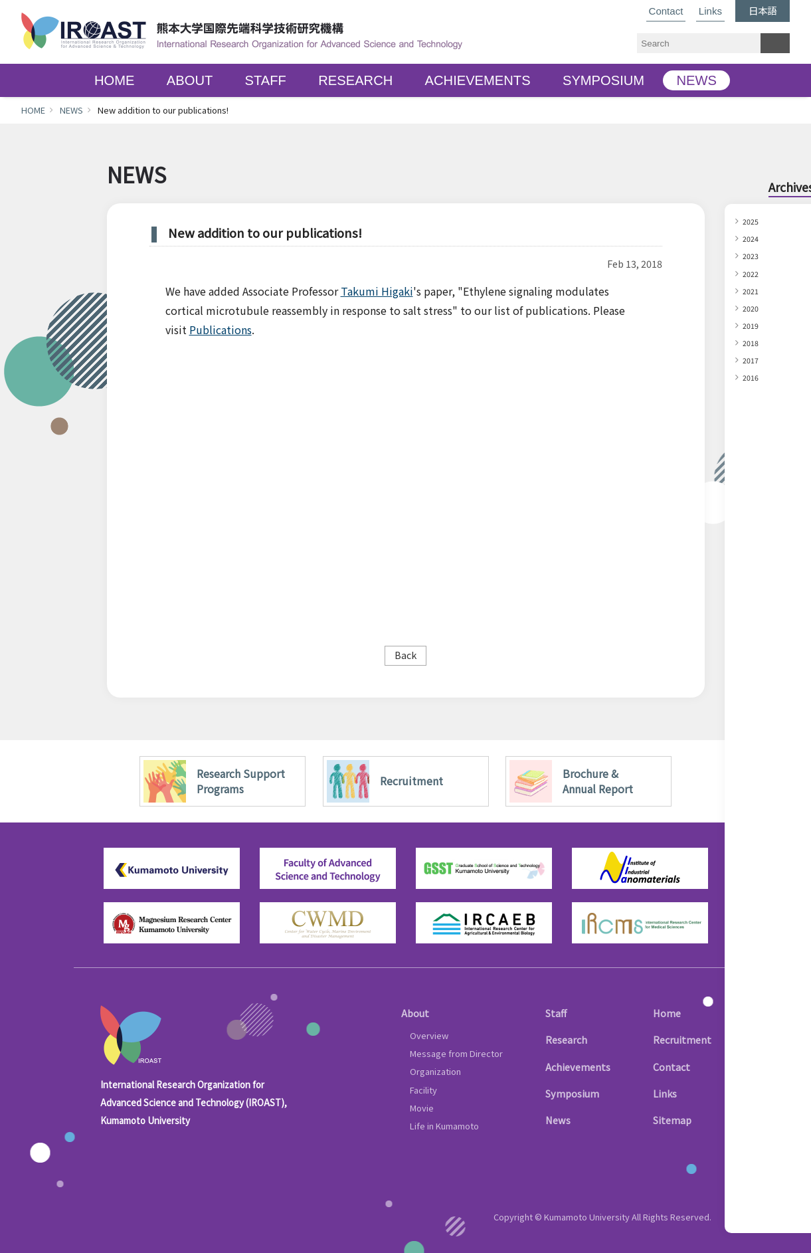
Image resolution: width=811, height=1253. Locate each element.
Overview (429, 1035)
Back (405, 655)
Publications (220, 329)
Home (667, 1013)
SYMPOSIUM (603, 80)
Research (566, 1039)
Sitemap (672, 1120)
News (558, 1120)
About (415, 1013)
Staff (556, 1013)
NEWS (696, 80)
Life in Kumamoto (444, 1125)
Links (710, 11)
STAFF (265, 80)
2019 (753, 325)
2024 (753, 237)
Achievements (577, 1067)
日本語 (762, 10)
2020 (753, 307)
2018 (753, 342)
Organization (435, 1071)
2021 (753, 290)
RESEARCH (355, 80)
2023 (753, 255)
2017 (753, 359)
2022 (753, 273)
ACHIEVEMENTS (478, 80)
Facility (423, 1090)
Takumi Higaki (377, 291)
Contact (666, 11)
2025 (753, 220)
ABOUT (190, 80)
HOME (114, 80)
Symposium (572, 1093)
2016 (753, 376)
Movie (422, 1108)
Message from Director (456, 1053)
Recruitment (682, 1039)
